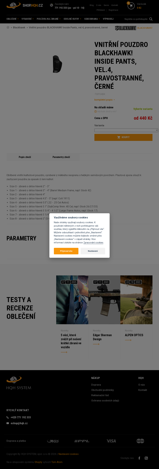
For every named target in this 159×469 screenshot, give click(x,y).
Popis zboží (25, 157)
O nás (98, 5)
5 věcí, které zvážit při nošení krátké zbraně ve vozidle (72, 341)
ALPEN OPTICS (135, 333)
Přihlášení (101, 10)
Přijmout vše (66, 251)
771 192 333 (61, 7)
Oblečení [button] (13, 19)
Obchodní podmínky (102, 390)
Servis (106, 5)
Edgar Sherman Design (103, 335)
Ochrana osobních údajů (105, 400)
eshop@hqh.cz (19, 423)
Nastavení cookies (68, 454)
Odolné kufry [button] (72, 19)
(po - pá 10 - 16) (76, 7)
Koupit (123, 137)
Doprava (96, 384)
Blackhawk (19, 27)
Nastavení (93, 251)
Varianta (99, 125)
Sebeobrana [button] (92, 19)
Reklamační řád (100, 395)
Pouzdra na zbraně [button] (49, 19)
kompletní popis (103, 99)
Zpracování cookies (93, 242)
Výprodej (108, 19)
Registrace (113, 10)
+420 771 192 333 (21, 417)
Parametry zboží (61, 157)
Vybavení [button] (28, 19)
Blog (92, 5)
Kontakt (114, 5)
